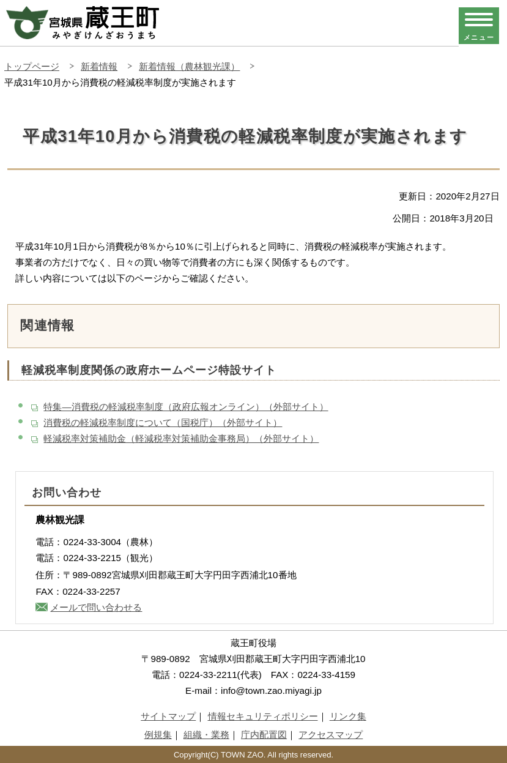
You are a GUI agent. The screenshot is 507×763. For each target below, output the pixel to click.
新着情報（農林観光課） (189, 66)
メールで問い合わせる (96, 607)
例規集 (158, 734)
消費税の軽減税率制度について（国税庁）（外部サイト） (162, 422)
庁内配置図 (264, 734)
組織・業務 (206, 734)
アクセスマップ (330, 734)
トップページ (31, 66)
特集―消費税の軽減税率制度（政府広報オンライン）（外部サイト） (185, 406)
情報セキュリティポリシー (263, 716)
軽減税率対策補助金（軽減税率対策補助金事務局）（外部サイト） (181, 438)
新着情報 (99, 66)
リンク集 (348, 716)
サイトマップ (168, 716)
